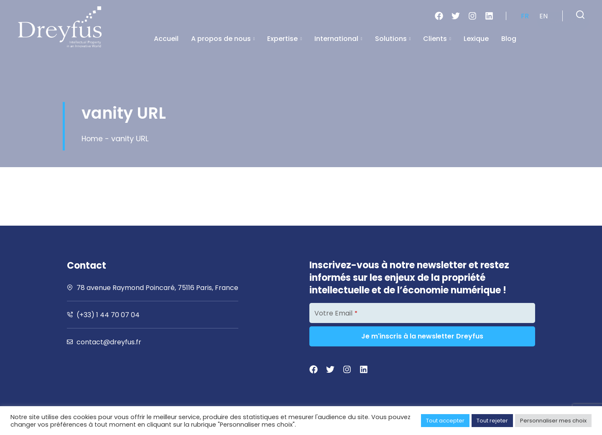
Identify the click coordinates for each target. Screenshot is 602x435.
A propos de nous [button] (223, 38)
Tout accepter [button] (445, 421)
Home (93, 138)
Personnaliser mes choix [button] (553, 421)
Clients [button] (437, 38)
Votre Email (335, 313)
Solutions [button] (393, 38)
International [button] (338, 38)
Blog (508, 38)
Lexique (476, 38)
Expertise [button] (284, 38)
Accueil (166, 38)
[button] (580, 15)
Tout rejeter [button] (492, 421)
